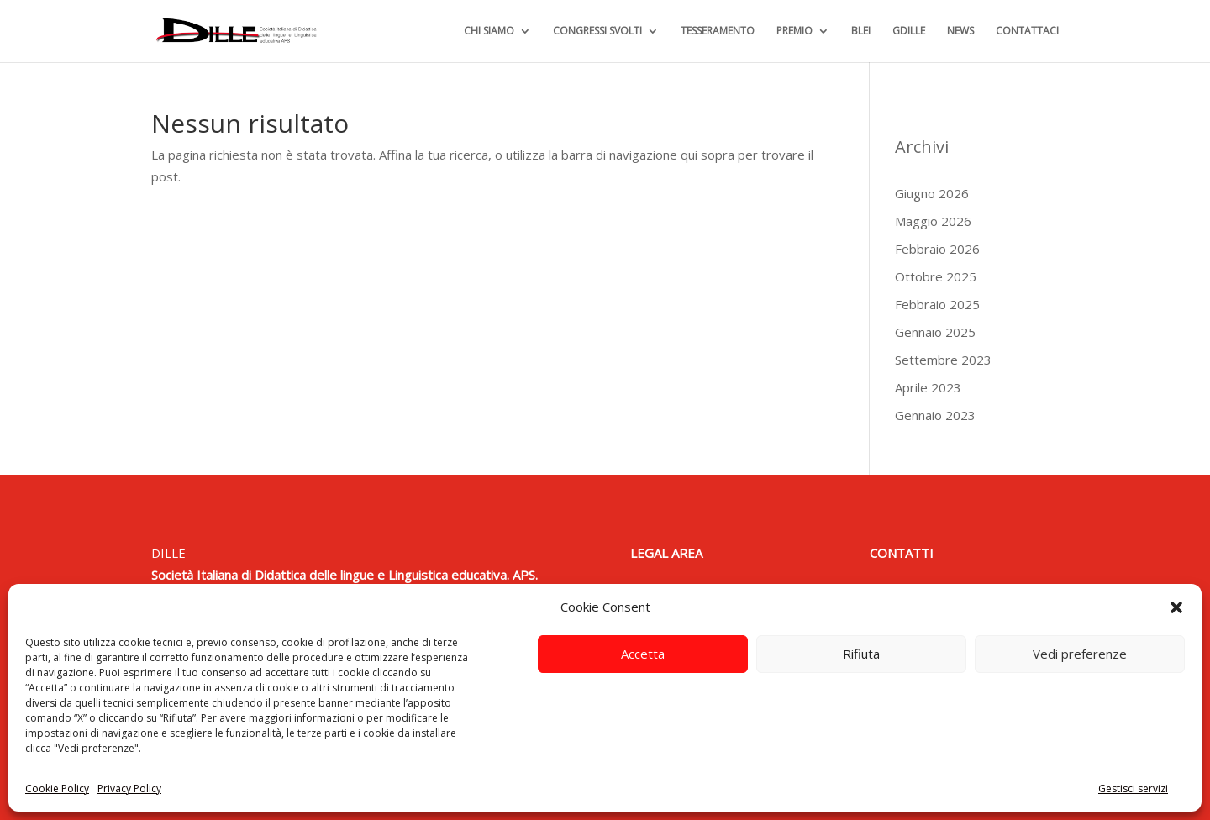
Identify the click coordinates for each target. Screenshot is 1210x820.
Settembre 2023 (943, 359)
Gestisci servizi (1133, 788)
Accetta (643, 653)
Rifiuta (861, 653)
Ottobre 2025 (935, 276)
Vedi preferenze (1080, 653)
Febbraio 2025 (937, 304)
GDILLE (908, 31)
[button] (1176, 607)
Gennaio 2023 (935, 415)
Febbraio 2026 (937, 248)
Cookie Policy (57, 788)
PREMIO (794, 31)
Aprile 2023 (928, 387)
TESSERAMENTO (718, 31)
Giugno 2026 (932, 193)
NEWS (960, 31)
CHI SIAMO (489, 31)
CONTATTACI (1027, 31)
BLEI (861, 31)
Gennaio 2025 (935, 331)
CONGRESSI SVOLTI (597, 31)
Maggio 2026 (933, 221)
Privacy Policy (129, 788)
